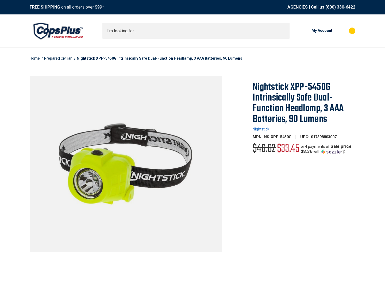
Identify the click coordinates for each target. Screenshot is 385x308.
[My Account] (313, 30)
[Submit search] (284, 31)
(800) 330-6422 (340, 7)
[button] (328, 149)
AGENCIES (297, 7)
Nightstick (261, 129)
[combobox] (196, 31)
